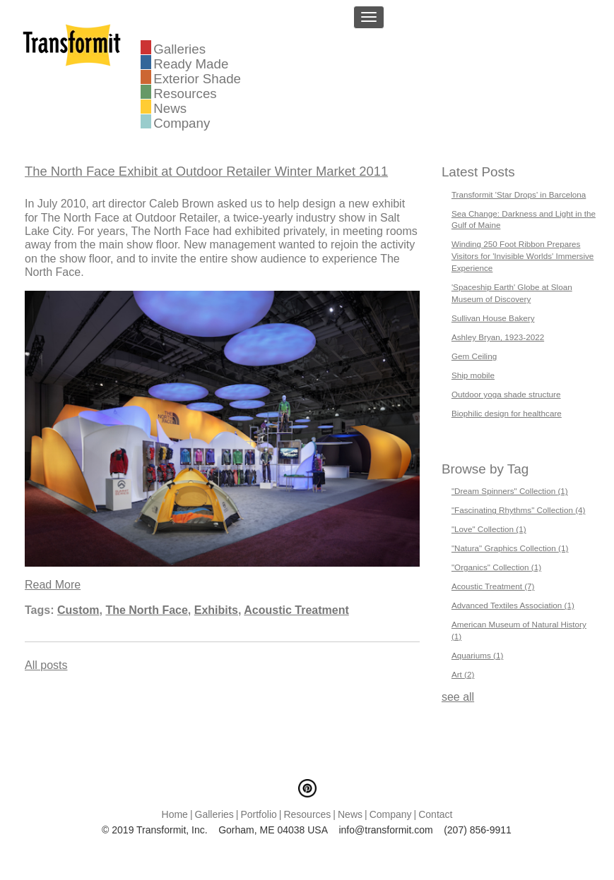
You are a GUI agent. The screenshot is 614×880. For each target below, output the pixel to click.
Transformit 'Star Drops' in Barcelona (518, 194)
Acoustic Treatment (296, 610)
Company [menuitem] (181, 122)
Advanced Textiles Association (512, 605)
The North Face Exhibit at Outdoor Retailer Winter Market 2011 (206, 171)
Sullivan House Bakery (493, 318)
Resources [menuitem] (184, 92)
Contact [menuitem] (435, 814)
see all (458, 697)
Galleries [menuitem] (179, 48)
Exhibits (216, 610)
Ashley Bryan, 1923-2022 (497, 337)
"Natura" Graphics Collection (510, 548)
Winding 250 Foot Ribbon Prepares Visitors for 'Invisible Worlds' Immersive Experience (522, 255)
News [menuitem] (170, 107)
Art (462, 674)
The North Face (146, 610)
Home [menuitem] (175, 814)
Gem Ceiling (474, 356)
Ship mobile (473, 375)
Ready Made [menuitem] (190, 62)
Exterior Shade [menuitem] (197, 77)
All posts (46, 665)
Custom (78, 610)
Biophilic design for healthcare (506, 413)
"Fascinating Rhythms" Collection (518, 509)
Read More (53, 585)
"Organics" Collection (496, 567)
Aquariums (477, 655)
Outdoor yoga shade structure (506, 394)
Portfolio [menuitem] (258, 814)
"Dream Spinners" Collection (509, 490)
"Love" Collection (488, 529)
